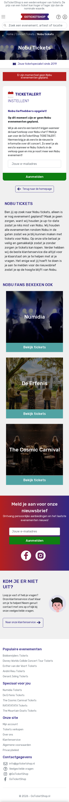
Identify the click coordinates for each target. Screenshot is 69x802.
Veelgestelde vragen (21, 768)
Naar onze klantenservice (23, 622)
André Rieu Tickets (14, 671)
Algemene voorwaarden (17, 745)
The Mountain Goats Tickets (19, 710)
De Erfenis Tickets (13, 695)
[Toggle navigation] (9, 17)
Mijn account (10, 724)
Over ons (8, 734)
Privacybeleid (11, 750)
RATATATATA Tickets (15, 705)
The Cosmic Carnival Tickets (19, 700)
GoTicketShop (17, 779)
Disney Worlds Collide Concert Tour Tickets (28, 660)
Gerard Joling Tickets (15, 676)
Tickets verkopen (13, 729)
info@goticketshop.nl (22, 763)
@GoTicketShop (18, 774)
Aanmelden (34, 177)
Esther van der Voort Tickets (20, 666)
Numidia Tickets (12, 690)
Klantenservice (12, 739)
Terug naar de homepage (34, 189)
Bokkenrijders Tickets (15, 655)
